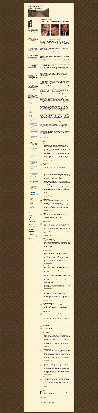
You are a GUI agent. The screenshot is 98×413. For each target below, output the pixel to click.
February (31, 206)
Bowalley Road (34, 6)
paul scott (46, 199)
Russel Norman (50, 138)
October (31, 120)
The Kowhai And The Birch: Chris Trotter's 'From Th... (33, 162)
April (31, 203)
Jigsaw (45, 325)
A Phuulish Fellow (32, 221)
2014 (30, 116)
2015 (30, 115)
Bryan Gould (31, 231)
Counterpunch (31, 234)
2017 (30, 112)
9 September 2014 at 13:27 (48, 288)
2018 (30, 111)
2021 (30, 107)
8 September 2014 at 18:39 (48, 160)
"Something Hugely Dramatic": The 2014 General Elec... (33, 136)
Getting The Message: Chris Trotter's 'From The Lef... (33, 155)
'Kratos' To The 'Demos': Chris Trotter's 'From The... (33, 158)
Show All (37, 236)
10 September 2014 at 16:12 (48, 329)
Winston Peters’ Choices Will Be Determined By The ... (34, 177)
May (31, 202)
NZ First (45, 138)
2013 (30, 208)
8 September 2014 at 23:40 (48, 218)
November (31, 119)
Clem (45, 163)
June (31, 200)
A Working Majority (33, 164)
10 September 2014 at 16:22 (48, 346)
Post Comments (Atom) (49, 402)
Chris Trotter (47, 390)
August (31, 198)
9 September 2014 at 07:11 (48, 235)
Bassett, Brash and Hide (33, 226)
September (31, 121)
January (31, 207)
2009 (30, 213)
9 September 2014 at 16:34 (48, 322)
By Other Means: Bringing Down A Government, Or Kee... (34, 186)
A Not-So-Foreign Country (34, 194)
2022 (30, 106)
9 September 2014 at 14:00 (48, 300)
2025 (30, 102)
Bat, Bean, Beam (32, 227)
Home (55, 399)
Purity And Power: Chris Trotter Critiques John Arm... (34, 174)
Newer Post (42, 399)
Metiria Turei (42, 138)
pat (45, 213)
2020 (30, 108)
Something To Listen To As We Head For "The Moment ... (34, 167)
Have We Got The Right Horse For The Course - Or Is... (34, 170)
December (31, 117)
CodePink (31, 232)
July (30, 199)
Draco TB (46, 221)
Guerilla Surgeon (47, 303)
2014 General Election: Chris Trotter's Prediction (33, 151)
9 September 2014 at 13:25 (48, 263)
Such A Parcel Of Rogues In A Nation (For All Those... (34, 144)
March (31, 204)
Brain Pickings (31, 229)
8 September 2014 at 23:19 (48, 210)
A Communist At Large (33, 219)
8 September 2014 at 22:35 (48, 196)
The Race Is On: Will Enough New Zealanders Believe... (33, 192)
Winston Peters (55, 138)
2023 (30, 104)
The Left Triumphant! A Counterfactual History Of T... (34, 126)
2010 (30, 212)
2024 (30, 103)
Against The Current (32, 224)
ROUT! (31, 138)
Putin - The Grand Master (34, 180)
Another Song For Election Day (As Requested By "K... (34, 140)
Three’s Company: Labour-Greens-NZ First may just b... (34, 182)
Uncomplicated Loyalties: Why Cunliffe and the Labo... (34, 132)
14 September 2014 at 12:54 (48, 374)
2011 (30, 211)
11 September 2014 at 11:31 (48, 360)
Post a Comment (43, 397)
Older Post (68, 399)
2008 (30, 215)
